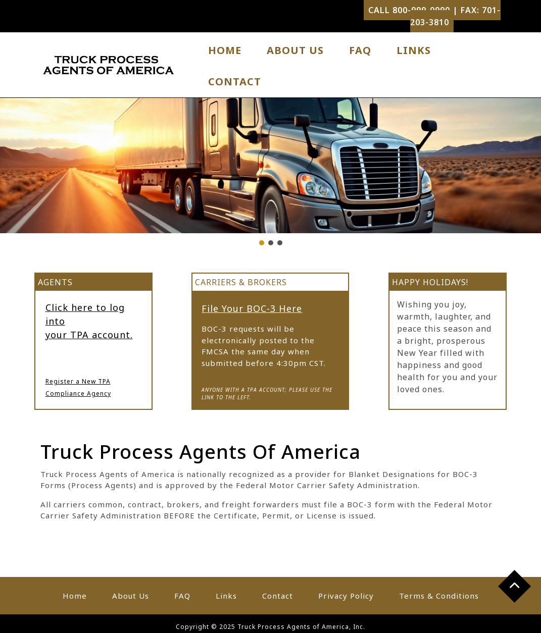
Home (224, 50)
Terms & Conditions (439, 596)
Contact (234, 81)
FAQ (360, 50)
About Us (295, 50)
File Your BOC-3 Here (252, 308)
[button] (261, 242)
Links (414, 50)
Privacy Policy (346, 596)
